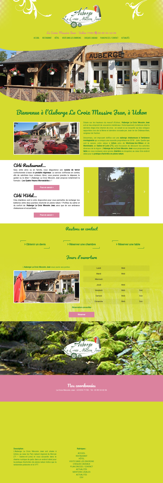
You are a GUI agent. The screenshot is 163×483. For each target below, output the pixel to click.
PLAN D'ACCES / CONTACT (109, 37)
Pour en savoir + (46, 187)
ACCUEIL (36, 37)
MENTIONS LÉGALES (81, 472)
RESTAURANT (46, 37)
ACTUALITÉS (125, 37)
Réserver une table (128, 244)
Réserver (81, 314)
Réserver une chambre (81, 244)
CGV (81, 477)
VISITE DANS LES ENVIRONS (71, 37)
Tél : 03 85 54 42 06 (98, 390)
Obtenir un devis (35, 244)
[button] (12, 71)
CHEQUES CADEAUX (90, 37)
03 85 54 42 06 (105, 32)
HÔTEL (57, 37)
